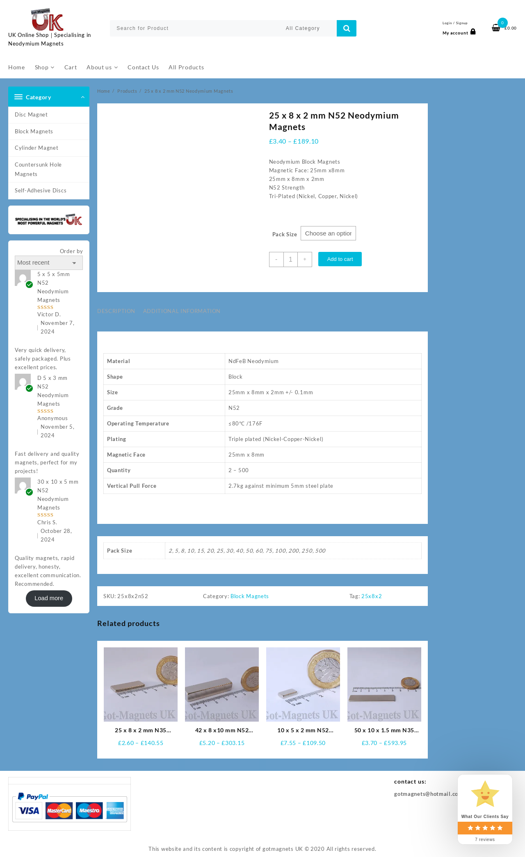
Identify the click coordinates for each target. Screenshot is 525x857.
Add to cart (341, 259)
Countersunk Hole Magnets (38, 169)
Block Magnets (34, 131)
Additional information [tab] (182, 311)
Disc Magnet (31, 114)
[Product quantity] (291, 259)
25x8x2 (371, 596)
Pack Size (284, 234)
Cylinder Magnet (37, 147)
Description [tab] (116, 311)
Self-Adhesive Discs (40, 190)
